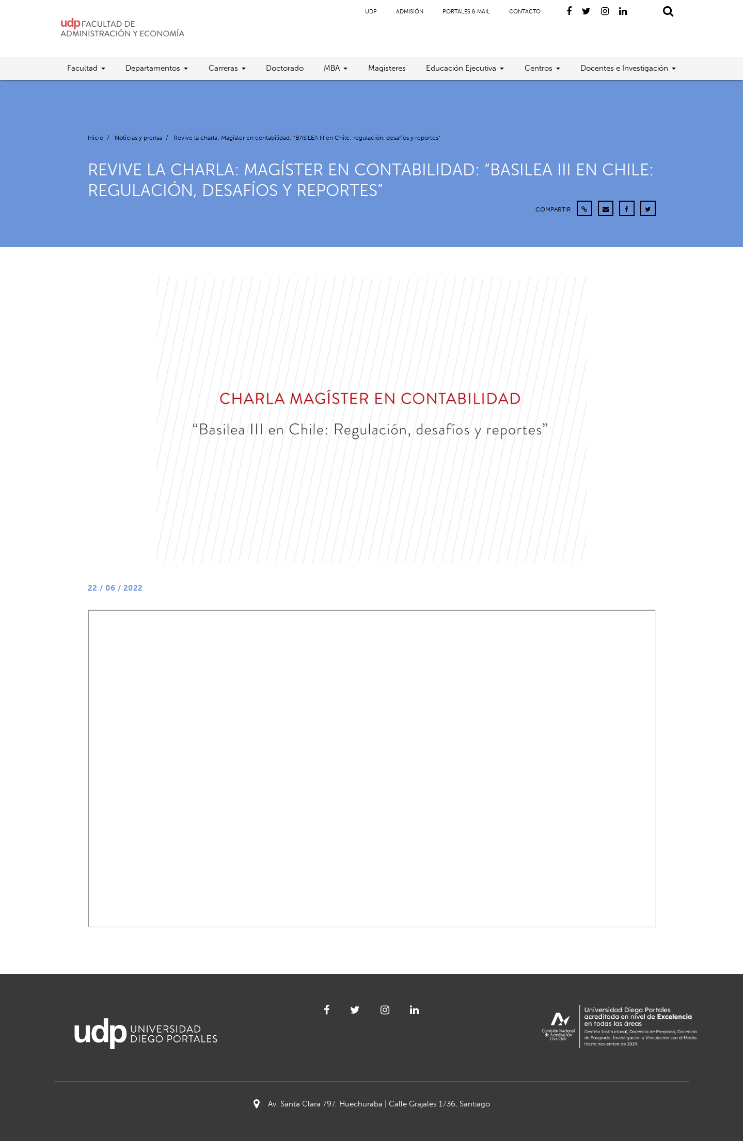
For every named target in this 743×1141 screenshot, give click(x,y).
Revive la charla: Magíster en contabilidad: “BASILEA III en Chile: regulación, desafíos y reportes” (306, 137)
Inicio (95, 137)
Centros (538, 68)
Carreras (223, 68)
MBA (332, 68)
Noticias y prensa (138, 137)
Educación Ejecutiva (461, 68)
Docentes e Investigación (624, 68)
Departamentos (152, 68)
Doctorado (285, 68)
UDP (371, 11)
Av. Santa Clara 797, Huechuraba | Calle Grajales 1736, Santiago (372, 1104)
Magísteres (387, 68)
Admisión (409, 11)
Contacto (525, 11)
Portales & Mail (466, 11)
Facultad (82, 68)
